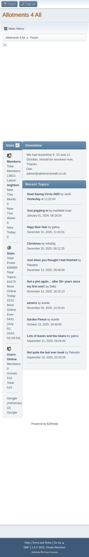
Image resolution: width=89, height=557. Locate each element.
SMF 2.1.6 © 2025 (33, 547)
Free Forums (51, 552)
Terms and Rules (42, 542)
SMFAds (35, 552)
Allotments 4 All (21, 15)
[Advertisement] (44, 95)
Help (27, 542)
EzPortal (52, 424)
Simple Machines (56, 547)
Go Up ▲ (59, 542)
